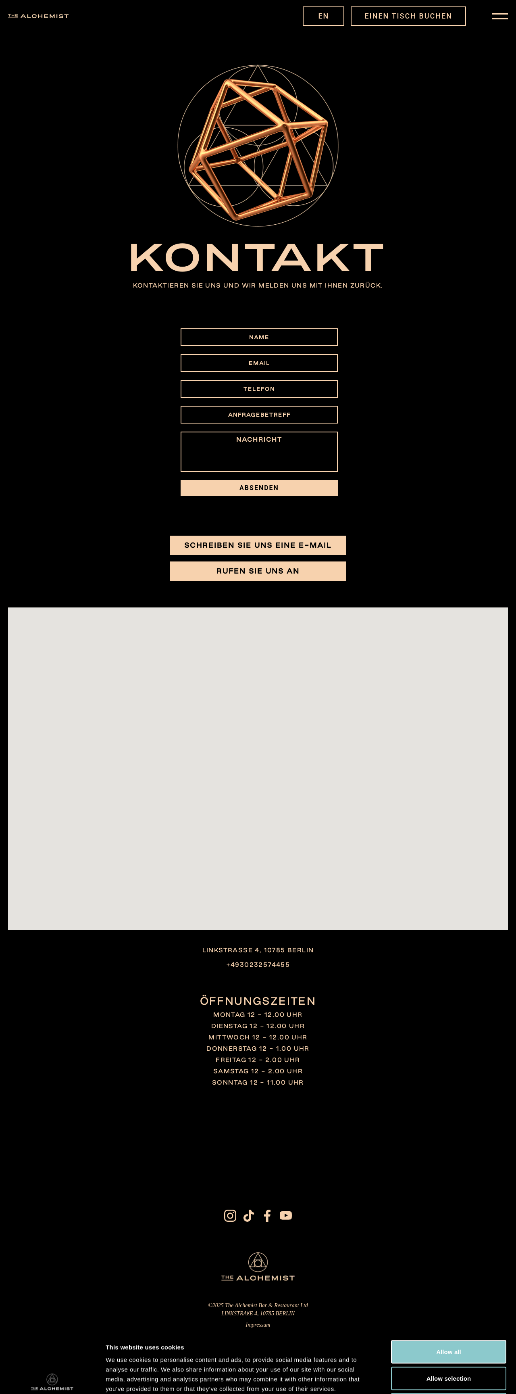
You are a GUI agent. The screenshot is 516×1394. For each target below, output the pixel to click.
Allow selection (449, 1314)
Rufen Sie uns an (258, 571)
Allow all (448, 1288)
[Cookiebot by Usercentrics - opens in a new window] (52, 1378)
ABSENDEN (259, 488)
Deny (448, 1341)
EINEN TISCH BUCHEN (408, 16)
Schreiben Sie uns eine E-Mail (258, 545)
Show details (423, 1378)
